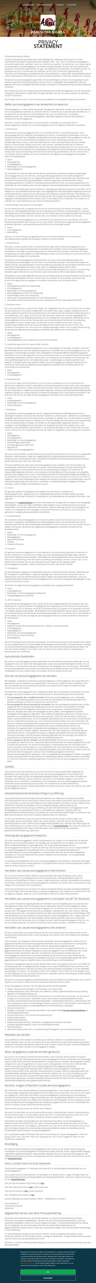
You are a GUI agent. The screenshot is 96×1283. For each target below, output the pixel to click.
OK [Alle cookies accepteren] (48, 1272)
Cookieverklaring (25, 502)
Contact (59, 4)
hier (42, 1183)
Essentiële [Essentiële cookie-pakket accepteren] (48, 1278)
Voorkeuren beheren (27, 1263)
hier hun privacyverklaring (74, 1010)
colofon (71, 4)
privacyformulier (61, 826)
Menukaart (28, 4)
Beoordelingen (44, 4)
